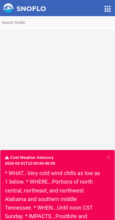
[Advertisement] (57, 86)
